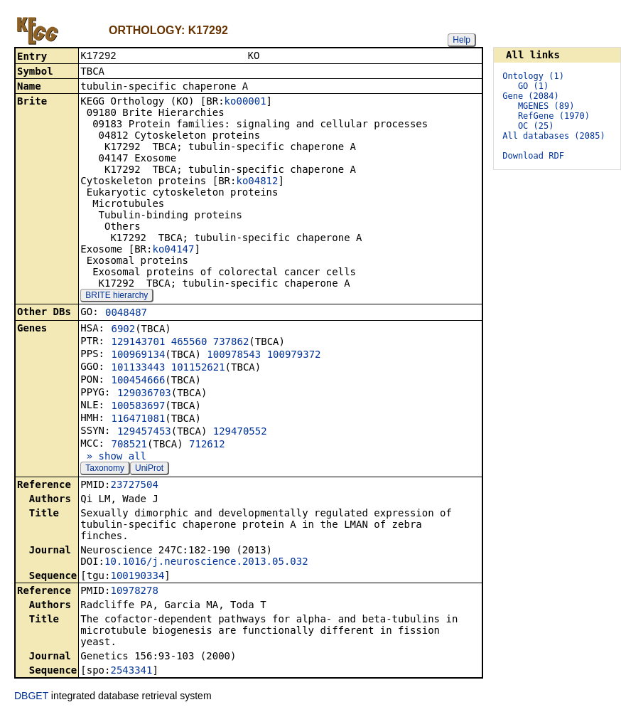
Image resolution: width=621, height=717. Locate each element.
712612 (207, 445)
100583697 (138, 407)
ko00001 (245, 102)
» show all (113, 457)
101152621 (198, 368)
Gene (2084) (530, 96)
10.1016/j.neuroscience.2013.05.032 (206, 562)
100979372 (294, 355)
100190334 (137, 577)
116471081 (138, 419)
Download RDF (533, 156)
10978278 (134, 592)
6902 (123, 330)
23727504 (134, 486)
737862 (231, 343)
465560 (189, 343)
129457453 (144, 432)
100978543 (234, 355)
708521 (129, 445)
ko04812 (257, 182)
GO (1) (533, 86)
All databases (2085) (553, 136)
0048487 (126, 313)
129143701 (138, 343)
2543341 (131, 671)
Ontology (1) (533, 76)
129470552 (240, 432)
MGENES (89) (546, 106)
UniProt (149, 469)
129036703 (144, 394)
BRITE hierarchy (116, 297)
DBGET (31, 697)
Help (461, 40)
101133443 (138, 368)
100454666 (138, 381)
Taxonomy (104, 469)
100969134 (138, 355)
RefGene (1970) (554, 116)
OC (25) (536, 126)
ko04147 (173, 250)
